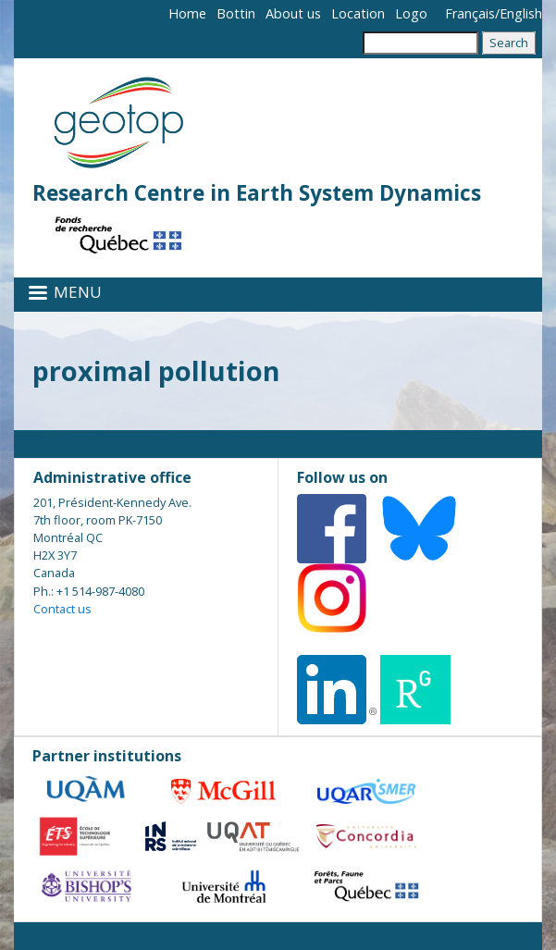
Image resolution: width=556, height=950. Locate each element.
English (521, 13)
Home (187, 13)
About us (293, 13)
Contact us (62, 608)
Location (358, 13)
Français (470, 13)
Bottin (235, 13)
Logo (411, 13)
